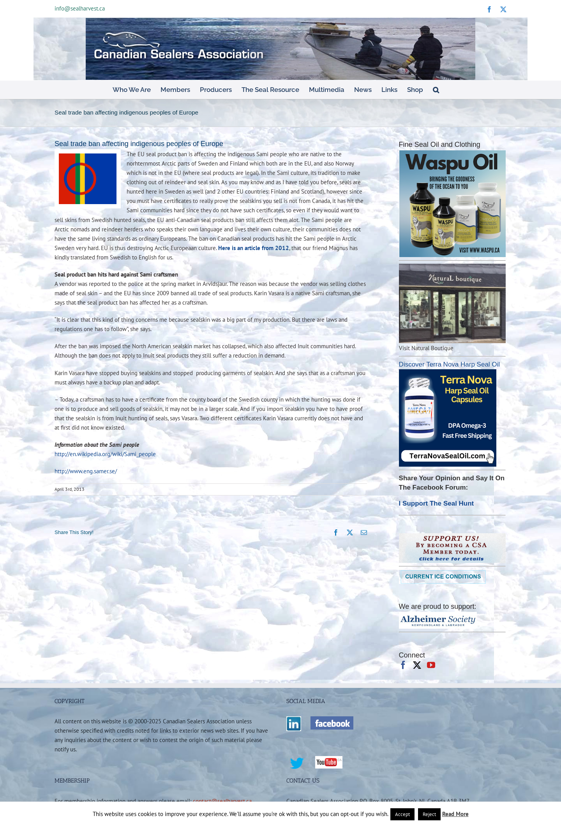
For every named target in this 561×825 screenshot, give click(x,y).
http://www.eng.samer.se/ (86, 471)
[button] (436, 90)
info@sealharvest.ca (80, 8)
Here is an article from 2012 (253, 248)
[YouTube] (431, 665)
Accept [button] (402, 814)
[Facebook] (403, 665)
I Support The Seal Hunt (436, 503)
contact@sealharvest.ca (222, 801)
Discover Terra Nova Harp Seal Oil (449, 364)
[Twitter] (417, 665)
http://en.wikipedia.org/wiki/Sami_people (105, 454)
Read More (455, 814)
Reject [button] (429, 814)
